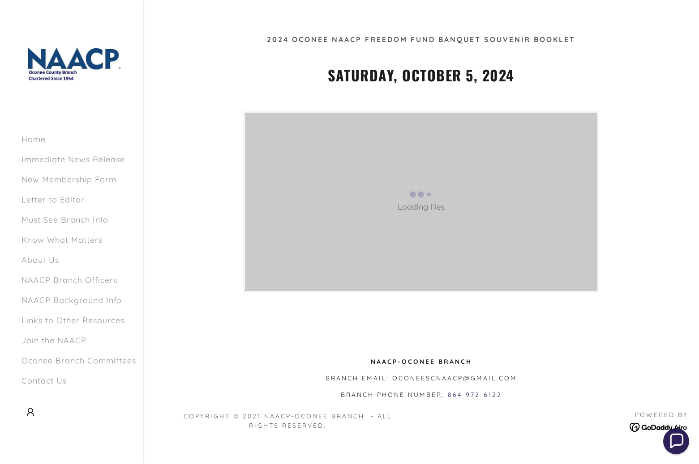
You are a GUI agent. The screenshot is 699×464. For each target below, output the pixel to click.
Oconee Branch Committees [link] (78, 360)
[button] (30, 412)
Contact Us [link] (44, 380)
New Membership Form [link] (68, 179)
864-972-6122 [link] (475, 395)
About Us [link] (40, 260)
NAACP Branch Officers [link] (69, 280)
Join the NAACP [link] (53, 340)
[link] (71, 63)
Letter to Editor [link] (53, 199)
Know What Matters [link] (62, 240)
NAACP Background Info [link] (71, 300)
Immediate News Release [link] (73, 159)
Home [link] (33, 139)
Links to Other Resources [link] (72, 320)
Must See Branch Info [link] (64, 220)
